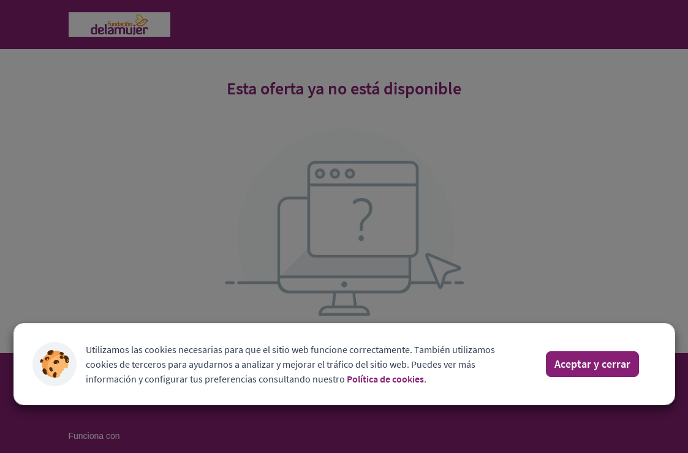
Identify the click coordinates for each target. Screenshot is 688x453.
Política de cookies (385, 379)
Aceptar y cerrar (592, 364)
